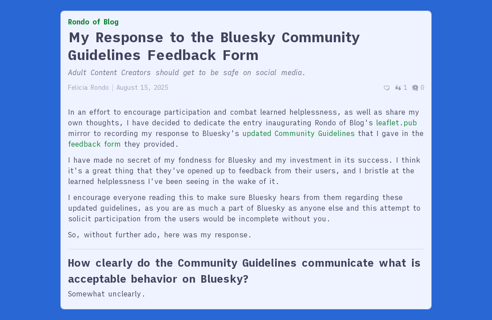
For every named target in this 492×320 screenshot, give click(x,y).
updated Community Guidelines (298, 133)
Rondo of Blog (93, 21)
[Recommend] (386, 87)
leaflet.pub (396, 122)
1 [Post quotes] (401, 88)
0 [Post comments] (418, 88)
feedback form (94, 144)
